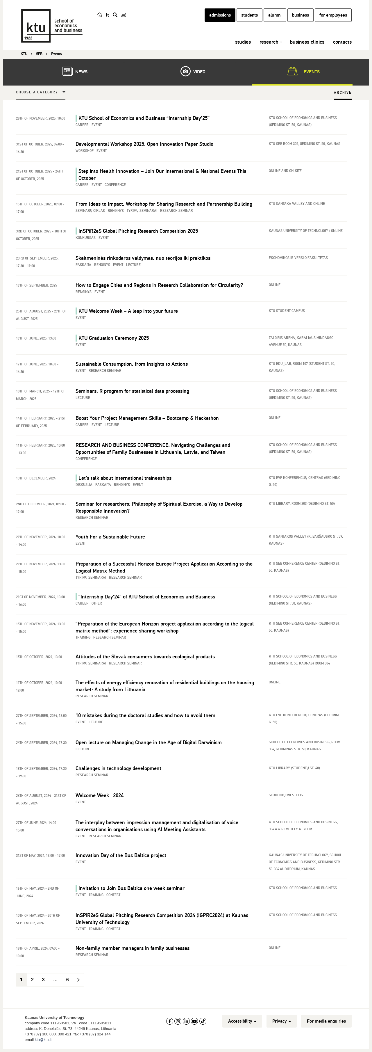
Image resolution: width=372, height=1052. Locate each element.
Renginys (116, 211)
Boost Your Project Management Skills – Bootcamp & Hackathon (147, 419)
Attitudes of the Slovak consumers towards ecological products (145, 657)
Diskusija (84, 486)
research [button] (269, 45)
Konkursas (86, 239)
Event (97, 126)
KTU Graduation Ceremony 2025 (113, 339)
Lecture (133, 266)
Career (82, 126)
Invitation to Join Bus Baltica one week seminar (131, 889)
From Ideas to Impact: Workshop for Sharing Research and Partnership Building (164, 205)
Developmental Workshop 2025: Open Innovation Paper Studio (144, 145)
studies (243, 45)
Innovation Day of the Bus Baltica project (121, 856)
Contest (113, 896)
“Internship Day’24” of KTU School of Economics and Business (146, 597)
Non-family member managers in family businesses (132, 949)
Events (302, 72)
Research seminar (176, 211)
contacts (342, 45)
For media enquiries (326, 1022)
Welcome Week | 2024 (100, 796)
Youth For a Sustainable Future (110, 537)
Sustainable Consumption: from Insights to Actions (132, 365)
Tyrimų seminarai (142, 211)
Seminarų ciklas (90, 211)
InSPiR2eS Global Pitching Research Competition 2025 (138, 232)
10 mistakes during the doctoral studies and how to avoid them (145, 716)
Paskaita (83, 266)
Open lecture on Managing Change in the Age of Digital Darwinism (149, 743)
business (300, 18)
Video (190, 72)
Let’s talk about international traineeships (124, 479)
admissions (220, 18)
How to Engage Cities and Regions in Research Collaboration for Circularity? (159, 286)
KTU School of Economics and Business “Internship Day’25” (144, 119)
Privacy (281, 1022)
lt (107, 18)
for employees (333, 18)
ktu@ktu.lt (43, 1040)
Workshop (85, 152)
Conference (115, 186)
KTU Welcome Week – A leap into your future (128, 312)
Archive (343, 93)
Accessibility (242, 1022)
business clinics (307, 45)
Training (83, 638)
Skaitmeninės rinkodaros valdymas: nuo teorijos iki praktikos (143, 259)
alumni (275, 18)
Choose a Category (37, 93)
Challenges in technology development (118, 769)
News (72, 72)
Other (97, 604)
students (249, 18)
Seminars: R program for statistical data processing (132, 392)
